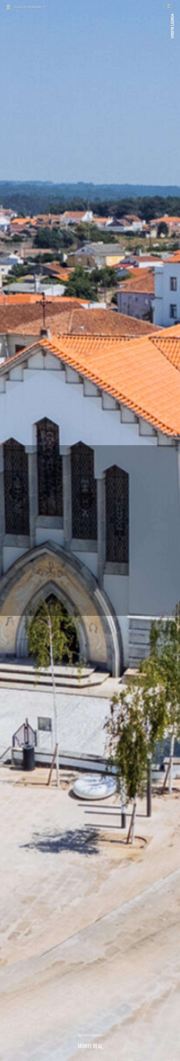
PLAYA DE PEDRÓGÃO (29, 7)
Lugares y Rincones (90, 1035)
